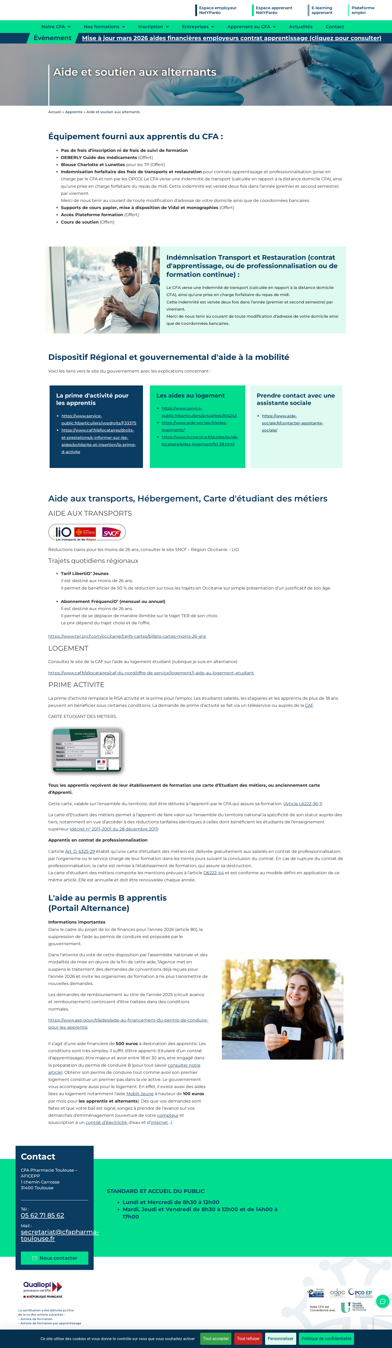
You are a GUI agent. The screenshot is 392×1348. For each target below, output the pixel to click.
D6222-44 (213, 872)
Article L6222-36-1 (303, 803)
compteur (168, 1115)
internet (159, 1122)
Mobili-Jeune (140, 1093)
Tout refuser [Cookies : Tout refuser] (248, 1338)
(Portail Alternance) (89, 908)
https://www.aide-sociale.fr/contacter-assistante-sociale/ (292, 423)
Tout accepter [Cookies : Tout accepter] (216, 1338)
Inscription (153, 27)
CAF (309, 705)
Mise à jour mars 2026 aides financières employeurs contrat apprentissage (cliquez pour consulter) (231, 38)
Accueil (54, 112)
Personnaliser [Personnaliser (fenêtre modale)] (281, 1338)
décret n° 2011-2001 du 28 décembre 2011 (114, 829)
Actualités (301, 26)
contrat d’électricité (106, 1122)
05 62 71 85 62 (42, 1215)
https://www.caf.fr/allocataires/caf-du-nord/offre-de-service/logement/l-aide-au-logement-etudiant (151, 672)
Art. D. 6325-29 (80, 851)
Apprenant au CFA (251, 27)
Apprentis (74, 112)
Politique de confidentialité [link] (326, 1338)
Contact (335, 26)
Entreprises (198, 27)
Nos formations (104, 27)
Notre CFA (56, 27)
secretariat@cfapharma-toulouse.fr (60, 1235)
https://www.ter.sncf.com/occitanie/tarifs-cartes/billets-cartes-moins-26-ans (127, 636)
